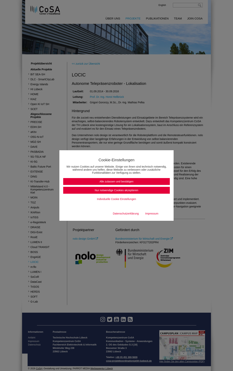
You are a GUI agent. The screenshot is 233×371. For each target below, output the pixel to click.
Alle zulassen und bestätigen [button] (116, 181)
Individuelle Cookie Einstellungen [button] (116, 199)
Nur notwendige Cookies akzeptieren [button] (116, 190)
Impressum (151, 213)
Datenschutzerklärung (126, 213)
